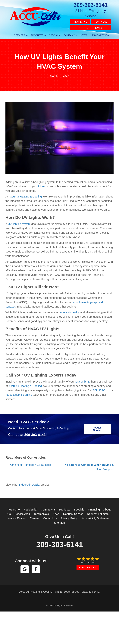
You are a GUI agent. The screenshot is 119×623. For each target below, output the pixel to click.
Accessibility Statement (95, 517)
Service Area (22, 513)
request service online (18, 394)
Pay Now (101, 21)
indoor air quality (70, 311)
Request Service (90, 27)
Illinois (42, 185)
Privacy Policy (69, 517)
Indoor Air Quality (29, 483)
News (56, 513)
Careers (34, 517)
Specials (79, 508)
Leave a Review (16, 517)
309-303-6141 (91, 5)
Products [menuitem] (37, 34)
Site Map (59, 521)
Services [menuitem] (19, 34)
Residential (30, 508)
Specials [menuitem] (54, 34)
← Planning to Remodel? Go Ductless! (28, 463)
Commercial (48, 508)
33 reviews (90, 562)
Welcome (14, 508)
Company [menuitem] (69, 34)
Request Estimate (98, 513)
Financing (80, 21)
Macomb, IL (82, 380)
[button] (27, 34)
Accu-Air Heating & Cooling (25, 195)
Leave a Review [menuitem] (100, 34)
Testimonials (41, 513)
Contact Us (50, 517)
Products (64, 508)
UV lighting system (19, 223)
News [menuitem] (83, 34)
